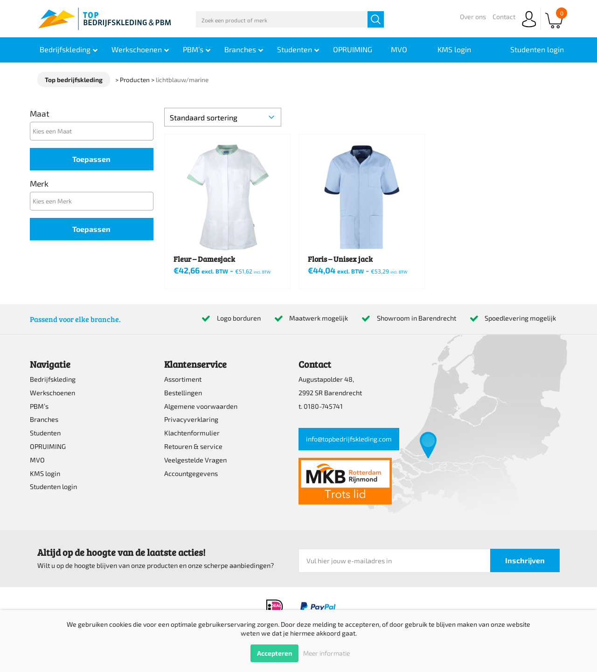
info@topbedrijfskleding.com (349, 439)
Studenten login (53, 486)
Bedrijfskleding (53, 379)
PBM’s (39, 406)
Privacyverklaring (191, 419)
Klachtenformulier (192, 433)
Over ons (473, 17)
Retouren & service (193, 446)
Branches (44, 419)
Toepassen (91, 158)
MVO (37, 460)
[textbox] (94, 131)
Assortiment (182, 379)
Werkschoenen (52, 393)
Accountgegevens (191, 473)
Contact (504, 17)
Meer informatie (326, 653)
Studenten (45, 433)
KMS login (45, 473)
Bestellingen (183, 393)
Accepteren (274, 653)
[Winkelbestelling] (222, 117)
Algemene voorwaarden (200, 406)
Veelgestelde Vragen (195, 460)
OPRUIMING (48, 446)
